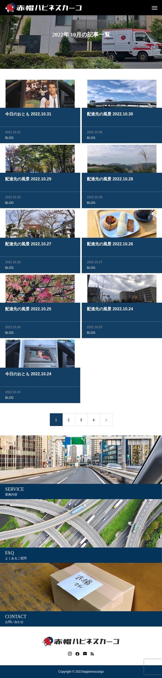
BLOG (9, 138)
